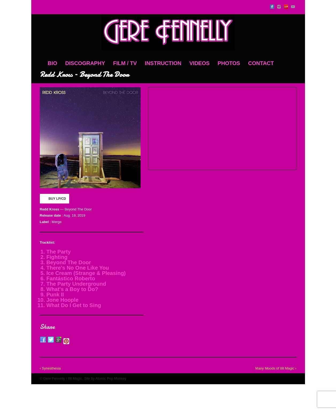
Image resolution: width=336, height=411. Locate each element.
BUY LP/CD (54, 198)
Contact (261, 63)
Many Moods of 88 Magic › (275, 368)
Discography (85, 63)
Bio (52, 63)
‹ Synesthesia (50, 368)
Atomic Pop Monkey (110, 378)
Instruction (163, 63)
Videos (200, 63)
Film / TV (125, 63)
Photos (229, 63)
